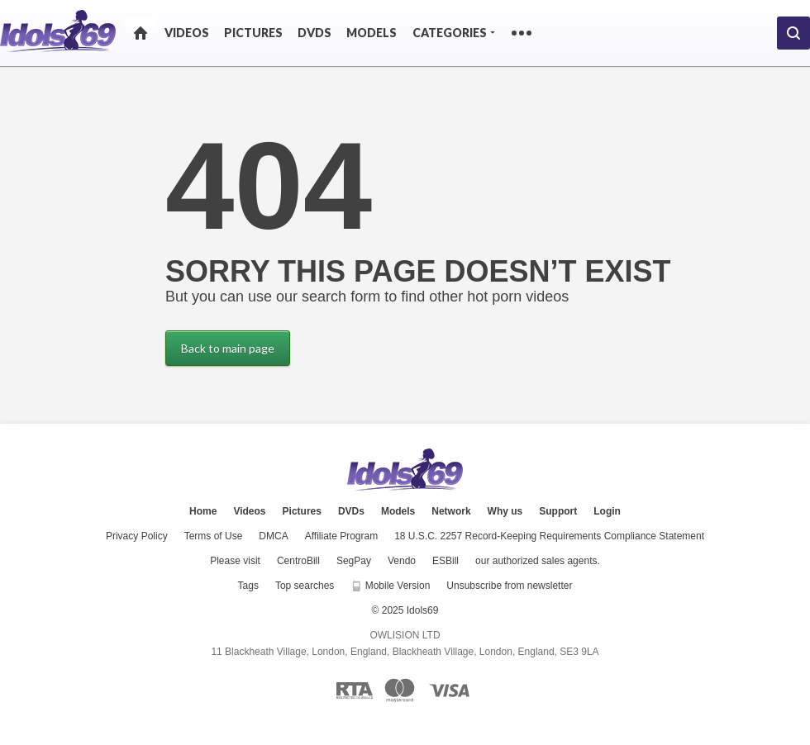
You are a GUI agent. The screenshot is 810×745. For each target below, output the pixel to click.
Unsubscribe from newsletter (509, 585)
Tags (248, 585)
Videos (186, 33)
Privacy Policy (137, 536)
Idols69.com (405, 469)
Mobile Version (390, 585)
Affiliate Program (341, 536)
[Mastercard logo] (399, 690)
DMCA (273, 536)
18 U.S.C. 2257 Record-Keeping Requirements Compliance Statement (549, 536)
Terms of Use (213, 536)
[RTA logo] (354, 690)
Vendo (402, 561)
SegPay (353, 561)
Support (558, 511)
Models (371, 33)
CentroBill (298, 561)
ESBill (445, 561)
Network (450, 511)
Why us (505, 511)
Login (607, 511)
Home (140, 33)
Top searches (304, 585)
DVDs (314, 33)
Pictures (253, 33)
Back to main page (227, 348)
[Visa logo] (450, 690)
